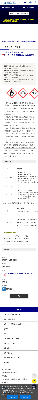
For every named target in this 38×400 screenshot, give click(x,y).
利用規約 (4, 376)
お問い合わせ (8, 353)
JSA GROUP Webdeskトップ (13, 314)
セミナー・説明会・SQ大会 (12, 324)
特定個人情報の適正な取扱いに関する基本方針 (15, 379)
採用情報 (6, 362)
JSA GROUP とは (9, 343)
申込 (19, 296)
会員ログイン (8, 348)
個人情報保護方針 (7, 370)
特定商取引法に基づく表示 (9, 373)
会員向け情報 (30, 7)
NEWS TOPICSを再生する (19, 13)
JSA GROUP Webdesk (8, 41)
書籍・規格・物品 (9, 319)
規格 (5, 334)
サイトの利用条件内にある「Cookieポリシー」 (19, 389)
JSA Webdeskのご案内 (11, 338)
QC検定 (6, 329)
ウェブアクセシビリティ (11, 358)
